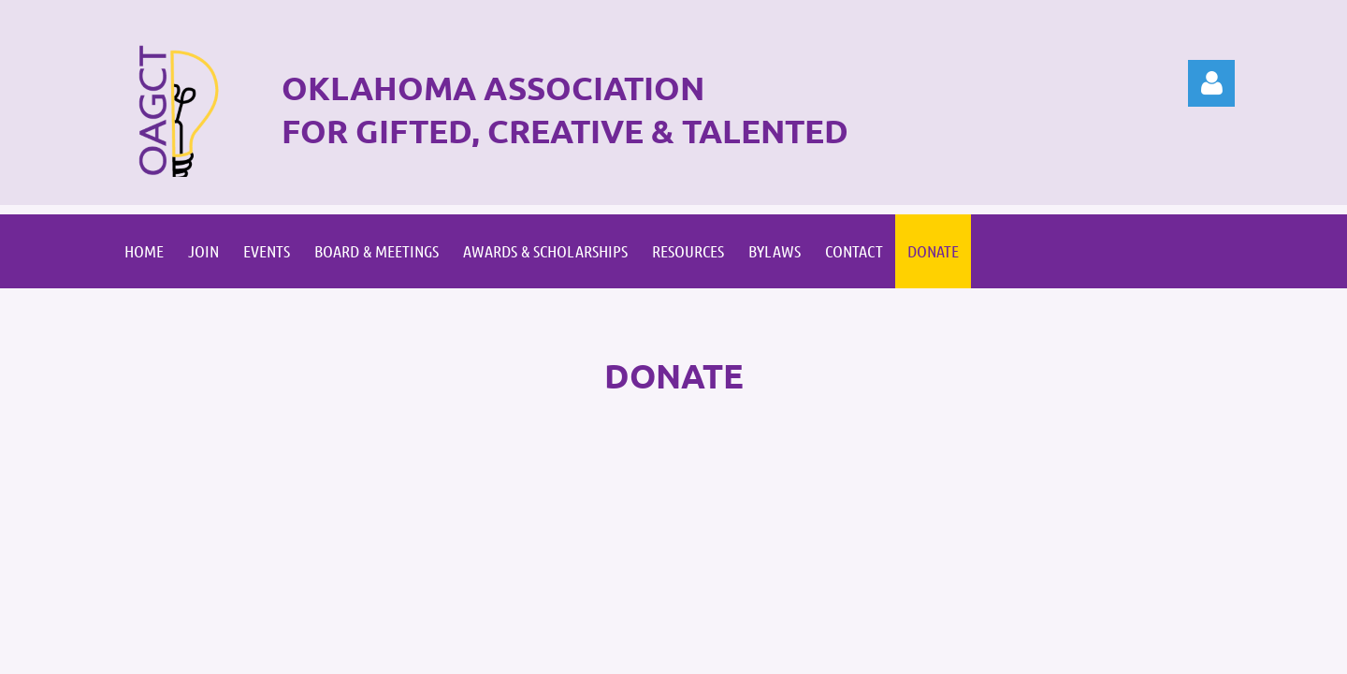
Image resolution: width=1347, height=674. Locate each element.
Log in (1211, 83)
